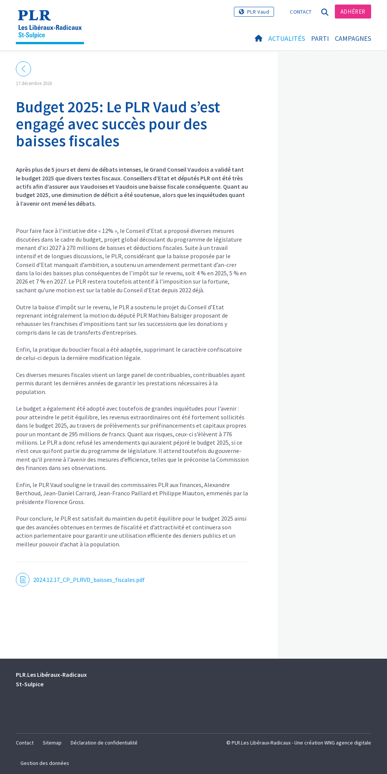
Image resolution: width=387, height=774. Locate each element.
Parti (320, 38)
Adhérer (353, 11)
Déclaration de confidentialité (104, 742)
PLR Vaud (258, 11)
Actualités (286, 38)
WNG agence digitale (347, 742)
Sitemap (52, 742)
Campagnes (353, 38)
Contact (300, 11)
